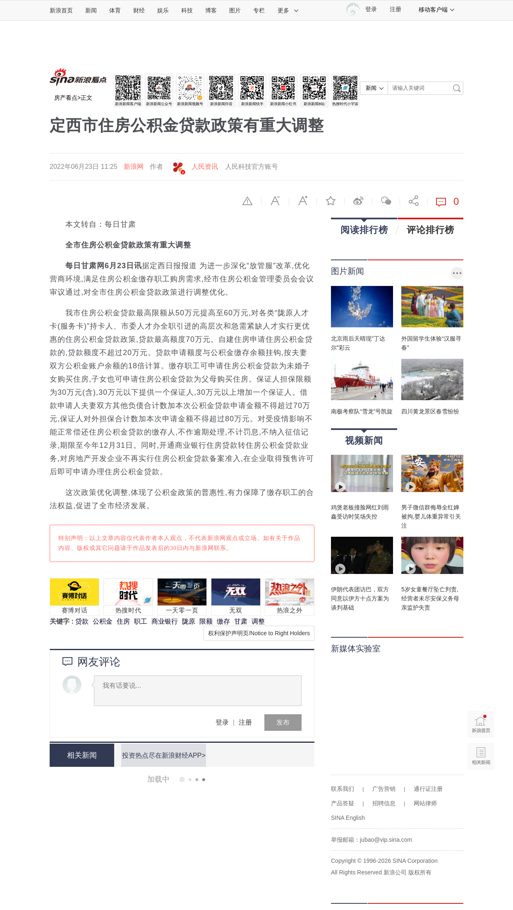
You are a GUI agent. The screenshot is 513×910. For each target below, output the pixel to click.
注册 (395, 9)
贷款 (82, 621)
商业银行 (164, 621)
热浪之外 (290, 610)
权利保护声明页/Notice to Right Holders (259, 633)
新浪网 (134, 166)
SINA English (348, 817)
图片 (235, 10)
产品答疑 (342, 803)
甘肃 (240, 621)
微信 (386, 200)
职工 (140, 621)
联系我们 (342, 788)
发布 (283, 722)
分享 (413, 200)
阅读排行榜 (364, 227)
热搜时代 (128, 610)
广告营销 (384, 788)
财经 (139, 10)
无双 (235, 610)
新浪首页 (61, 10)
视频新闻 (364, 437)
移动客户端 (437, 9)
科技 (187, 10)
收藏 (330, 200)
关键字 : (62, 621)
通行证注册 (428, 788)
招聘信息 (384, 803)
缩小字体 (275, 200)
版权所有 (419, 872)
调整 (258, 621)
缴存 (223, 621)
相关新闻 (81, 755)
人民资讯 (205, 166)
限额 (206, 621)
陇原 (188, 621)
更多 (288, 10)
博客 (211, 10)
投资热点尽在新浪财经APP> (162, 755)
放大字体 (302, 200)
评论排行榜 (430, 230)
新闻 (91, 10)
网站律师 (425, 803)
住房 (123, 621)
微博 (358, 200)
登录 (222, 722)
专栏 (259, 10)
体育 (115, 10)
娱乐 (163, 10)
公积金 (103, 621)
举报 (247, 200)
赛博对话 (75, 610)
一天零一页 (182, 610)
